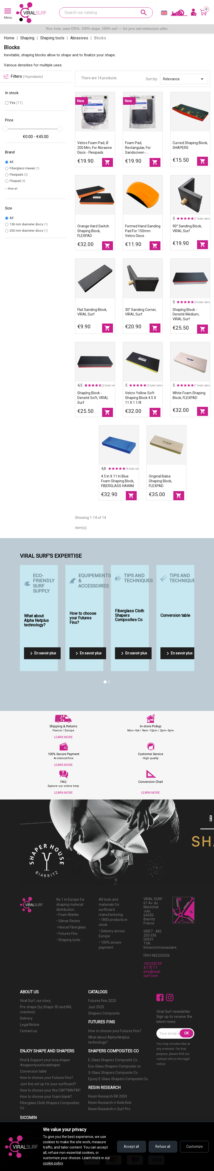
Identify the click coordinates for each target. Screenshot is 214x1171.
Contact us (28, 1031)
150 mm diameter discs (29, 224)
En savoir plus (42, 653)
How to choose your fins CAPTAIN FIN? (50, 1090)
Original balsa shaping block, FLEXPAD (160, 481)
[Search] (106, 12)
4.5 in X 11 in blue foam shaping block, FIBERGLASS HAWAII (117, 481)
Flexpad (17, 181)
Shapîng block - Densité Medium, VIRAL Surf (186, 314)
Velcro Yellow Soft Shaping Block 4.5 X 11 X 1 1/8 (140, 398)
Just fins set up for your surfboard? (48, 1084)
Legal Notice (29, 1025)
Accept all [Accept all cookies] (128, 1147)
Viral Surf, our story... (36, 1001)
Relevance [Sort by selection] (184, 79)
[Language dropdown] (164, 14)
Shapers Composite (104, 1013)
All (11, 162)
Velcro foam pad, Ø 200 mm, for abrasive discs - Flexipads (94, 147)
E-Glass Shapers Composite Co (112, 1060)
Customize (194, 1147)
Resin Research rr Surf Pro (109, 1109)
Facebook (160, 997)
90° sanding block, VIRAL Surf (187, 228)
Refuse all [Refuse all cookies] (161, 1147)
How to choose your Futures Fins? (114, 1031)
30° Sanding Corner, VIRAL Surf (140, 312)
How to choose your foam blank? (46, 1097)
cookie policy (59, 1163)
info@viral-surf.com (152, 974)
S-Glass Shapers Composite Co (113, 1073)
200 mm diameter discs (29, 230)
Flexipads (19, 174)
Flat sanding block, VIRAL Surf (92, 312)
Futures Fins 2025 (102, 1001)
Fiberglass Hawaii (24, 168)
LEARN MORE (63, 737)
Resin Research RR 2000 (107, 1096)
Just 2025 (96, 1007)
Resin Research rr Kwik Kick (109, 1103)
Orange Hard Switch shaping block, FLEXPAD (93, 231)
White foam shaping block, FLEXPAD (189, 395)
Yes (16, 103)
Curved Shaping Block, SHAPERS (190, 145)
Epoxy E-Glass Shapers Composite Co (118, 1079)
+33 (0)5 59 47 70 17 (153, 966)
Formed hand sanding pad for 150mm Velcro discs (142, 231)
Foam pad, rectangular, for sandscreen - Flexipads (138, 148)
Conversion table (33, 1071)
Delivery (26, 1018)
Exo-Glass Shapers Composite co (114, 1066)
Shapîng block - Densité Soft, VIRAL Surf (92, 398)
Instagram (169, 997)
